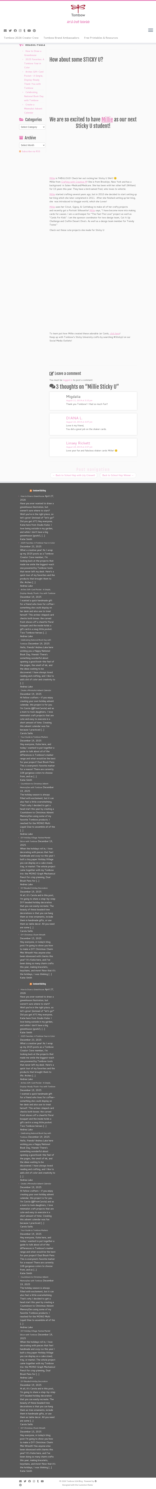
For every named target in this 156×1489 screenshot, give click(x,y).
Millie (107, 119)
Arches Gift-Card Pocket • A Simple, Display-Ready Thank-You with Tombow (33, 80)
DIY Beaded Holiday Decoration (34, 888)
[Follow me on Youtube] (30, 30)
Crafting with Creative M (74, 181)
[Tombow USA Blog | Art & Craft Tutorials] (78, 10)
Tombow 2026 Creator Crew (21, 38)
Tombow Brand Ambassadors (61, 38)
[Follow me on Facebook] (16, 30)
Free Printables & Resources (101, 38)
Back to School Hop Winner (118, 475)
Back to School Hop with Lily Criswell (74, 475)
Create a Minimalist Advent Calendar (33, 108)
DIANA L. (74, 417)
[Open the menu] (150, 30)
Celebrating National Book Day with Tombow (33, 96)
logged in (67, 380)
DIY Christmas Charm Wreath (33, 934)
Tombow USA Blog (39, 491)
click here (115, 333)
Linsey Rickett (78, 442)
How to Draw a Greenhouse (32, 496)
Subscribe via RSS (31, 151)
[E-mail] (6, 30)
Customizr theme (85, 1485)
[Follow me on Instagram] (21, 30)
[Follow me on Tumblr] (25, 30)
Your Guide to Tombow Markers (34, 737)
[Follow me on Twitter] (11, 30)
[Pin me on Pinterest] (35, 30)
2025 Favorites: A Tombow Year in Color (34, 63)
